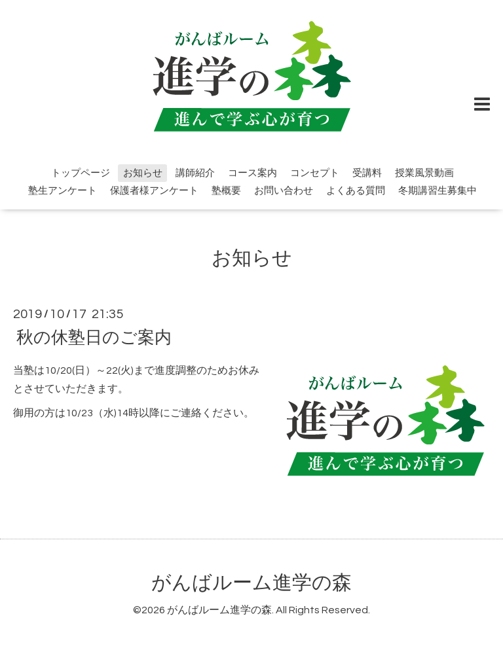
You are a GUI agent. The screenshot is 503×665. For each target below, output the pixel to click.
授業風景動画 (424, 173)
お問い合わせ (283, 191)
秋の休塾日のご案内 (94, 337)
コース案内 (252, 173)
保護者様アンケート (154, 191)
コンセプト (314, 173)
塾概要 (226, 191)
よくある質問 (355, 191)
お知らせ (142, 173)
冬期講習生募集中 (437, 191)
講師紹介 (195, 173)
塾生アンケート (62, 191)
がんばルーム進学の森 (251, 583)
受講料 (367, 173)
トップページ (80, 173)
